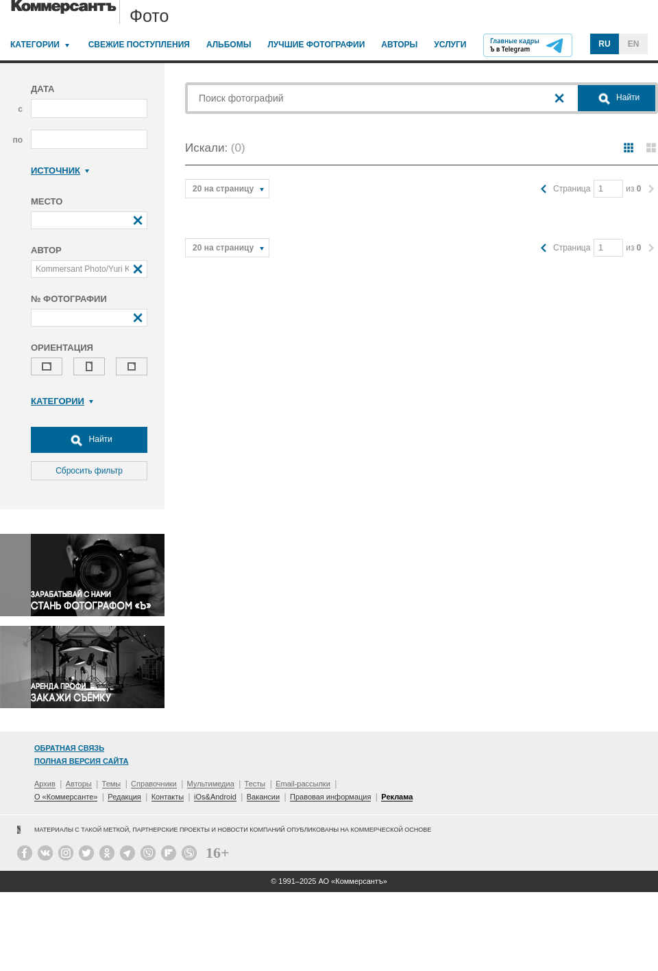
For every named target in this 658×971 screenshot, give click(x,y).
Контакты (167, 797)
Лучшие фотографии (316, 44)
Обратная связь (69, 748)
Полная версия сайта (81, 761)
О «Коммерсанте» (65, 797)
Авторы (399, 44)
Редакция (124, 797)
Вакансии (263, 797)
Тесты (255, 784)
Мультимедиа (210, 784)
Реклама (397, 797)
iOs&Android (215, 797)
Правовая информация (330, 797)
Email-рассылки (303, 784)
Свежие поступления (139, 44)
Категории (35, 44)
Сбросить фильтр (89, 471)
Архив (45, 784)
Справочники (154, 784)
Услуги (450, 44)
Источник (60, 170)
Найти (89, 440)
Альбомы (229, 44)
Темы (111, 784)
